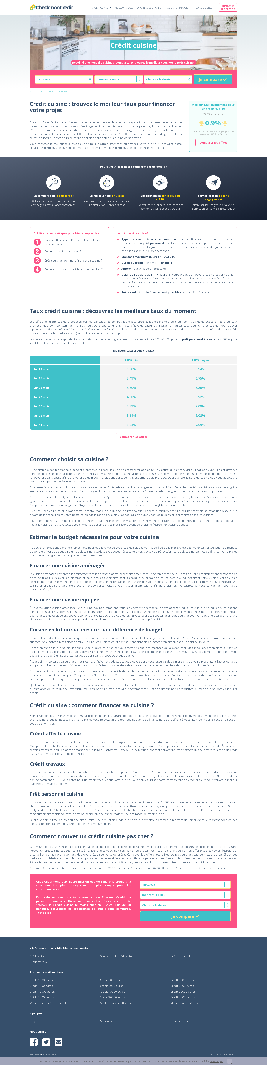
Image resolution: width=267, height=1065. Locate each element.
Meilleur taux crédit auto (115, 1003)
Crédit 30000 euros (112, 997)
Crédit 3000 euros (182, 980)
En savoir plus (216, 1061)
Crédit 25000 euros (42, 997)
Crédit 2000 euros (111, 980)
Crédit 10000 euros (42, 991)
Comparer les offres (213, 142)
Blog (32, 1021)
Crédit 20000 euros (183, 991)
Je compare (213, 79)
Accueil (33, 91)
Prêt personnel (180, 956)
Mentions (106, 1021)
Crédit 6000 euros (182, 986)
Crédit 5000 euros (111, 986)
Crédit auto (37, 956)
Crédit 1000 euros (41, 980)
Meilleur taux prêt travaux (187, 1003)
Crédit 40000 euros (183, 997)
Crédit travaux (46, 91)
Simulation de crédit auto (116, 956)
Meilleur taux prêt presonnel (48, 1003)
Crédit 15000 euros (112, 991)
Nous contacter (180, 1021)
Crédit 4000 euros (41, 986)
